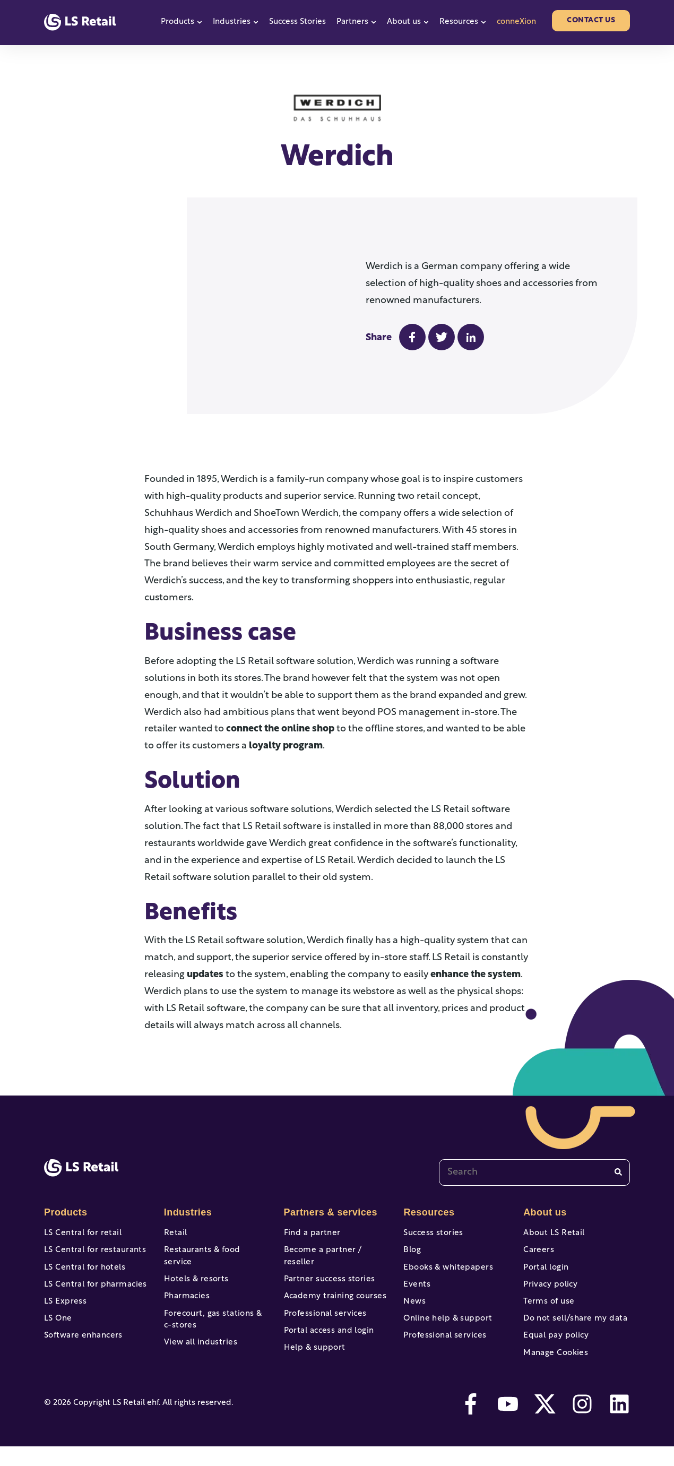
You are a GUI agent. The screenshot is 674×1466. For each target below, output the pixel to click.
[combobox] (534, 1172)
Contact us (591, 20)
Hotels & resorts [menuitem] (194, 1273)
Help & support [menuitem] (313, 1351)
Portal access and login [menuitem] (326, 1331)
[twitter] (545, 1423)
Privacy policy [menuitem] (548, 1292)
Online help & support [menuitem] (445, 1331)
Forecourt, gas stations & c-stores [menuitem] (215, 1318)
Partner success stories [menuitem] (327, 1273)
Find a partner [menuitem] (311, 1233)
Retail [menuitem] (175, 1233)
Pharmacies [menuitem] (186, 1292)
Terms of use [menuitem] (547, 1312)
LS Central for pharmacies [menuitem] (92, 1292)
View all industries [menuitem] (198, 1343)
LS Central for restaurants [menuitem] (92, 1253)
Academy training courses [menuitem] (332, 1292)
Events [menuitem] (416, 1292)
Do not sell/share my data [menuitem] (572, 1331)
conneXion (516, 22)
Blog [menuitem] (411, 1253)
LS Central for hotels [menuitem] (82, 1273)
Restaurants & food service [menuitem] (214, 1253)
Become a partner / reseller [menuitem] (336, 1253)
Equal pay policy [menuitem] (554, 1351)
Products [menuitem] (64, 1212)
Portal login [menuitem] (544, 1273)
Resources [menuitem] (427, 1212)
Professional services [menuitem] (323, 1312)
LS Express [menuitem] (64, 1312)
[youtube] (508, 1423)
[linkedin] (619, 1423)
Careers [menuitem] (537, 1253)
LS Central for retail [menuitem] (80, 1233)
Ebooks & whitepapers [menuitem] (445, 1273)
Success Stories (297, 22)
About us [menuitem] (544, 1212)
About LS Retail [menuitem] (552, 1233)
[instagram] (582, 1423)
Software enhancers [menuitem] (81, 1351)
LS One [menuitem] (57, 1331)
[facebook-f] (470, 1423)
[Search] (618, 1172)
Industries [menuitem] (187, 1212)
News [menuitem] (414, 1312)
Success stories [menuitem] (431, 1233)
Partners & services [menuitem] (328, 1212)
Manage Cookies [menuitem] (554, 1370)
